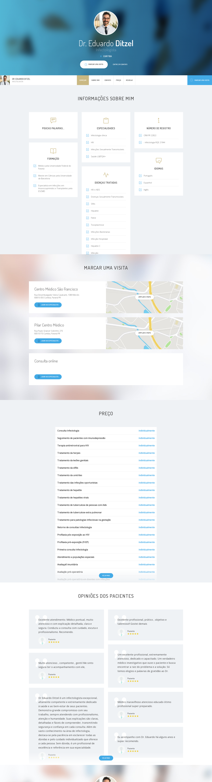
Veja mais (106, 575)
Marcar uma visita (199, 80)
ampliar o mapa (144, 297)
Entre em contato (120, 64)
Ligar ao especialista (48, 305)
